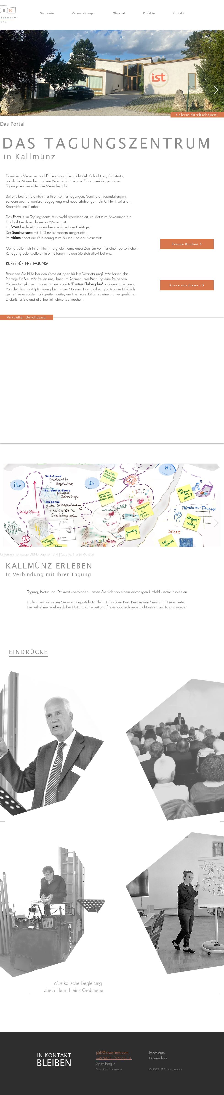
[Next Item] (216, 90)
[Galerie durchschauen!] (197, 114)
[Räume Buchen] (187, 244)
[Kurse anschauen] (187, 285)
